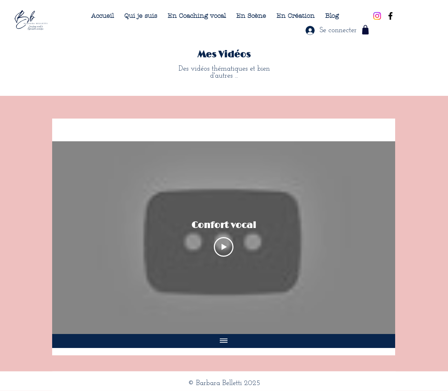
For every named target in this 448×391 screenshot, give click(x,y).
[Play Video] (223, 247)
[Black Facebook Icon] (390, 16)
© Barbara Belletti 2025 (224, 383)
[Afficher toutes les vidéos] (223, 341)
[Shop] (365, 29)
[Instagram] (377, 16)
